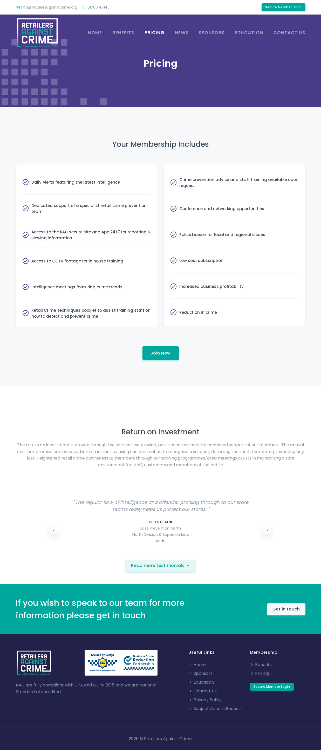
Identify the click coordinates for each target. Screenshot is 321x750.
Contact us (289, 33)
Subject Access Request (215, 709)
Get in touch (286, 609)
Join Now (161, 353)
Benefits (123, 33)
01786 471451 (96, 7)
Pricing (155, 33)
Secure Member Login (283, 7)
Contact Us (202, 691)
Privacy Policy (205, 700)
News (181, 33)
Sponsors (211, 33)
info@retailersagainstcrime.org (46, 7)
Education (249, 33)
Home (95, 33)
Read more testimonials (160, 565)
